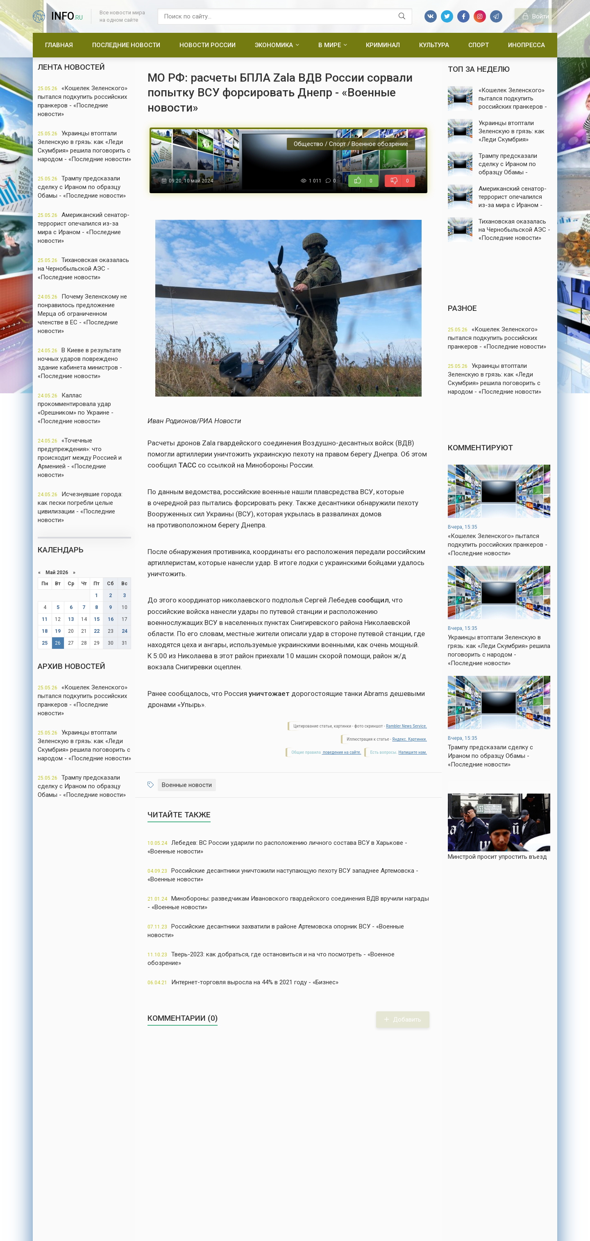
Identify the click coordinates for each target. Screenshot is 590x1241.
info (67, 16)
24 (124, 631)
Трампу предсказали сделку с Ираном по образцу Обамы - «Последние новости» (82, 187)
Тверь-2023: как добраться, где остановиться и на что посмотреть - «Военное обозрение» (271, 959)
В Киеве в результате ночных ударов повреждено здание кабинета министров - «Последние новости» (80, 363)
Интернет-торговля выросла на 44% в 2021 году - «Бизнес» (243, 982)
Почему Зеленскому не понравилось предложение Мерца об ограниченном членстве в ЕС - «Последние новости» (82, 314)
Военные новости (187, 785)
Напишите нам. (413, 752)
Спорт (478, 45)
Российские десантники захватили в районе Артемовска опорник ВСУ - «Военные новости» (276, 931)
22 (97, 631)
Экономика (274, 45)
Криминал (383, 45)
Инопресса (526, 45)
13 (71, 619)
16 (110, 619)
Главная (59, 45)
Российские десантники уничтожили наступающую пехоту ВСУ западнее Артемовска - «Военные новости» (283, 875)
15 (97, 619)
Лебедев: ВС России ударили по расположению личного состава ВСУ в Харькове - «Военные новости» (277, 847)
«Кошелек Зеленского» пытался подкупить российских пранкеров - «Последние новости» (82, 101)
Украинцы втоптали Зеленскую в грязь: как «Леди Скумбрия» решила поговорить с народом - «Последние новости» (84, 146)
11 (45, 619)
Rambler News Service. (406, 726)
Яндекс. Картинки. (409, 739)
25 (45, 643)
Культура (434, 45)
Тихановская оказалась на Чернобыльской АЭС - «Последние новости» (83, 268)
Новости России (207, 45)
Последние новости (126, 45)
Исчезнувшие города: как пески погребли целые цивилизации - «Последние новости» (80, 507)
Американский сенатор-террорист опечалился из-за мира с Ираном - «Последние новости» (83, 227)
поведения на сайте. (341, 752)
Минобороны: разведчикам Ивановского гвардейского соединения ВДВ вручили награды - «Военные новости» (288, 903)
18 (45, 631)
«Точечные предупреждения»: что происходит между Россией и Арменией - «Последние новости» (80, 458)
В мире (329, 45)
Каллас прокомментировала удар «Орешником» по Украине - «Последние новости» (75, 408)
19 (58, 631)
